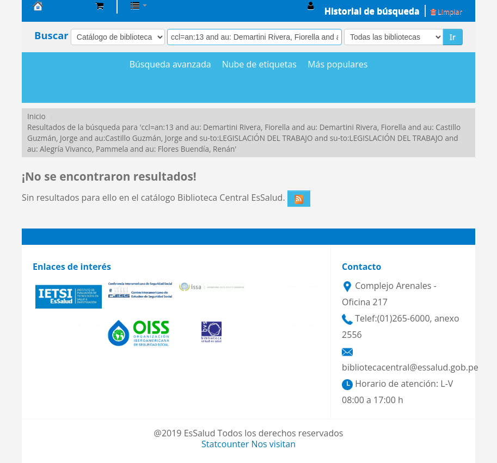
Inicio (36, 116)
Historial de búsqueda (372, 11)
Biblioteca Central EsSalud (60, 5)
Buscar (51, 35)
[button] (99, 5)
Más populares (337, 64)
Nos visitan (273, 444)
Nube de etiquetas (259, 64)
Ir (453, 37)
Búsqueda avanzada (170, 64)
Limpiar (446, 11)
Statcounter (225, 444)
